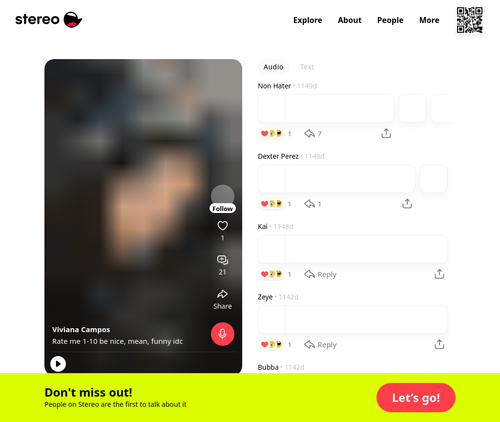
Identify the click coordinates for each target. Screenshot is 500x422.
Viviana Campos (81, 329)
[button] (416, 397)
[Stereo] (49, 20)
